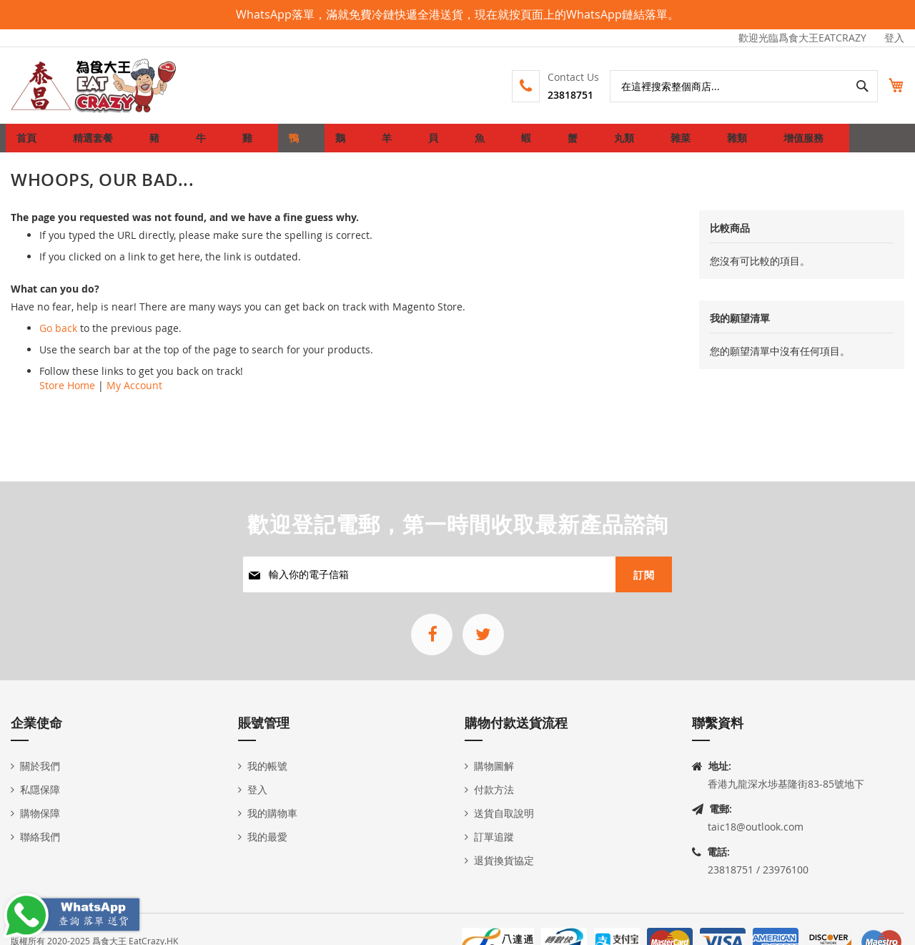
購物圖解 (494, 766)
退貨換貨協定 (504, 860)
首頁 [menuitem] (30, 143)
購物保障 (40, 813)
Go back (58, 339)
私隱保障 (40, 789)
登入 (894, 37)
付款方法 (494, 789)
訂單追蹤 (494, 836)
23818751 (555, 95)
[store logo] (94, 85)
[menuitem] (90, 144)
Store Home (67, 396)
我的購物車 (272, 813)
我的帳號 (267, 766)
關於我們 (40, 766)
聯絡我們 (40, 836)
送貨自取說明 (504, 813)
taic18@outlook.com (755, 826)
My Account (134, 396)
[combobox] (728, 86)
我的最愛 (267, 836)
